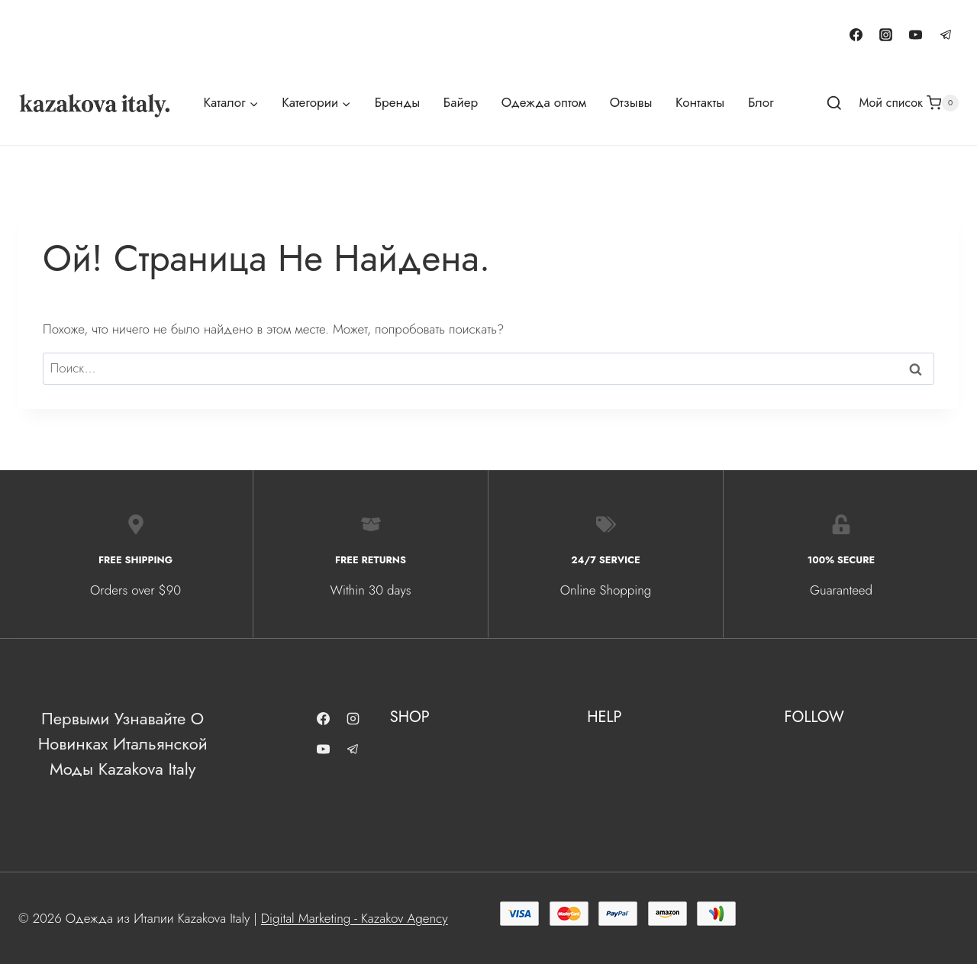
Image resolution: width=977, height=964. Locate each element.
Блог (761, 102)
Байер (460, 102)
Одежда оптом (543, 102)
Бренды (397, 102)
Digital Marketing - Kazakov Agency (354, 917)
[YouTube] (916, 34)
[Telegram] (946, 34)
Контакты (700, 102)
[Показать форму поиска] (834, 104)
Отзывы (631, 102)
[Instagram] (886, 34)
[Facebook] (856, 34)
